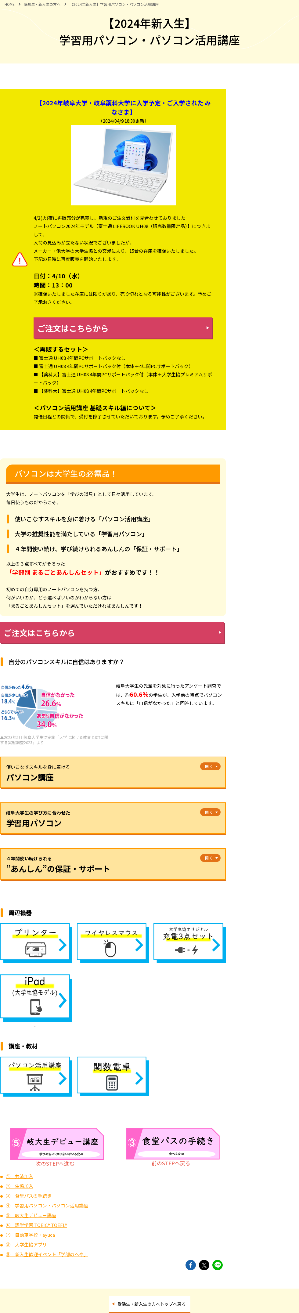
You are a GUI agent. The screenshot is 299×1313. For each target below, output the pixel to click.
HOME (10, 4)
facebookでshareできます (191, 1265)
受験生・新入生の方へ (42, 4)
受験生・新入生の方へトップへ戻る (151, 1304)
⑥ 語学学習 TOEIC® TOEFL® (36, 1225)
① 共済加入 (19, 1176)
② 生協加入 (19, 1186)
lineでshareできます (217, 1265)
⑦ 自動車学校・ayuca (30, 1235)
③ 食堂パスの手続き (29, 1195)
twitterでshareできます (204, 1265)
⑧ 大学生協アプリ (26, 1244)
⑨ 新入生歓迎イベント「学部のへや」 (47, 1254)
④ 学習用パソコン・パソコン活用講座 (47, 1205)
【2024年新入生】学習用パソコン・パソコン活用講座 (114, 4)
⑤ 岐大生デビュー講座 (31, 1215)
